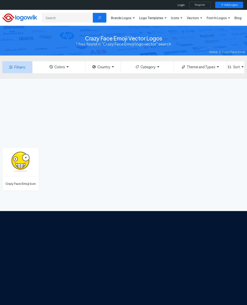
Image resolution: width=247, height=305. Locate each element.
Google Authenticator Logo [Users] (147, 240)
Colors (57, 67)
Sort (234, 67)
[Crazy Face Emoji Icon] (20, 169)
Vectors (189, 254)
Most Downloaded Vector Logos (205, 274)
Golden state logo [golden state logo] (141, 281)
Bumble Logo (138, 274)
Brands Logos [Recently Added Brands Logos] (193, 233)
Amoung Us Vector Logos (145, 233)
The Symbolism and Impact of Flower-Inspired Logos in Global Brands (95, 282)
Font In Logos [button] (217, 18)
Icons (187, 247)
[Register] (200, 5)
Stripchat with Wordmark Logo (149, 288)
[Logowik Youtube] (50, 278)
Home (213, 52)
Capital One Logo (140, 267)
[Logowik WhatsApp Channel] (19, 285)
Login (181, 5)
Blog (238, 18)
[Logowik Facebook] (19, 278)
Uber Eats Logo (139, 261)
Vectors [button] (193, 18)
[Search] (67, 18)
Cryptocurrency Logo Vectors (204, 281)
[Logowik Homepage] (19, 17)
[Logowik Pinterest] (43, 278)
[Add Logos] (229, 5)
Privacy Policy (28, 262)
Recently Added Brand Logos (203, 267)
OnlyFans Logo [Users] (139, 247)
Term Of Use (27, 269)
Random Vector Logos (199, 295)
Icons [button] (175, 18)
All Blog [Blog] (79, 294)
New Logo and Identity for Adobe (96, 260)
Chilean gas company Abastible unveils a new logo (94, 269)
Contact (24, 255)
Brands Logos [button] (121, 18)
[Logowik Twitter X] (27, 278)
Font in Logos (193, 261)
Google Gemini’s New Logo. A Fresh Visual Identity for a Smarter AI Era (97, 236)
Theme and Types (198, 67)
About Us (25, 248)
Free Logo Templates (198, 240)
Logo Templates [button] (151, 18)
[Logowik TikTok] (58, 278)
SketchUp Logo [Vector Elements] (139, 254)
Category (145, 67)
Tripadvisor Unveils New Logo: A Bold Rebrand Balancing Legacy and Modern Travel (95, 249)
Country (101, 67)
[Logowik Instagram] (35, 278)
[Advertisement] (123, 113)
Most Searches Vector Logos (203, 288)
